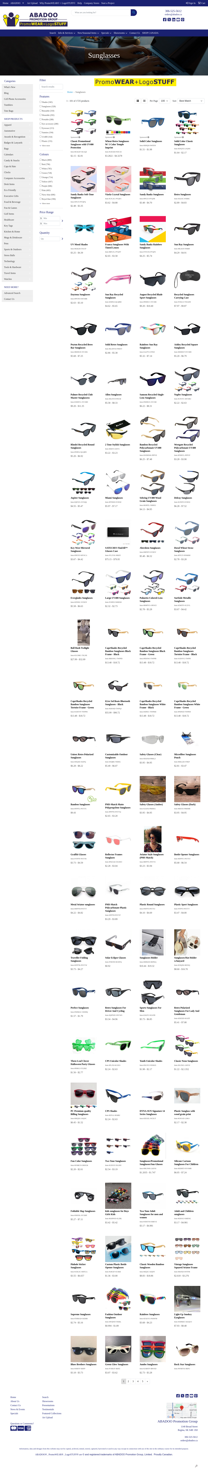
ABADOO (15, 3)
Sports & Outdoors (13, 249)
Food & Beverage (12, 202)
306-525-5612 (173, 11)
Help (79, 3)
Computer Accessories (14, 178)
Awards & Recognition (14, 137)
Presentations (48, 1405)
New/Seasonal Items (87, 33)
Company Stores (91, 3)
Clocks (7, 172)
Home (5, 3)
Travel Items (10, 273)
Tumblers (8, 105)
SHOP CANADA (150, 33)
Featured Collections (51, 1413)
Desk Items (9, 184)
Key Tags (8, 225)
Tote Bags (8, 111)
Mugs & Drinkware (13, 237)
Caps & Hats (10, 166)
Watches (8, 279)
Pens (6, 243)
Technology (9, 261)
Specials (105, 33)
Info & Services (65, 33)
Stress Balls (9, 255)
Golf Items (9, 214)
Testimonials (48, 1409)
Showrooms (119, 33)
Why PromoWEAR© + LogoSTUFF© (57, 3)
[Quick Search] (101, 12)
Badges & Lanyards (13, 142)
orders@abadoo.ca (173, 14)
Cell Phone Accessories (15, 99)
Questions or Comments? (22, 1423)
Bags (6, 148)
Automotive (9, 131)
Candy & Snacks (12, 160)
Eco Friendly (10, 190)
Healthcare (9, 220)
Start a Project (107, 3)
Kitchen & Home (12, 231)
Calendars (8, 154)
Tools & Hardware (12, 267)
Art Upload (32, 3)
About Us (14, 1401)
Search (53, 33)
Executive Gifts (11, 196)
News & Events (17, 1409)
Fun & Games (10, 208)
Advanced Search (12, 293)
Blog (6, 93)
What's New (9, 87)
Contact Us (135, 33)
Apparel (8, 125)
